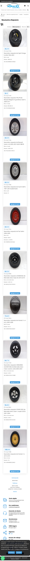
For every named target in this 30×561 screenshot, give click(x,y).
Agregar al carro (15, 70)
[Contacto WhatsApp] (11, 534)
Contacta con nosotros (7, 1)
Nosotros (15, 480)
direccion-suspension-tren (12, 14)
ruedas (20, 14)
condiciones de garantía (14, 507)
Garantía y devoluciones (15, 489)
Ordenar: (9, 27)
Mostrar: (24, 27)
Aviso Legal (15, 485)
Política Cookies (15, 487)
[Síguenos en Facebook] (9, 534)
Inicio (4, 14)
